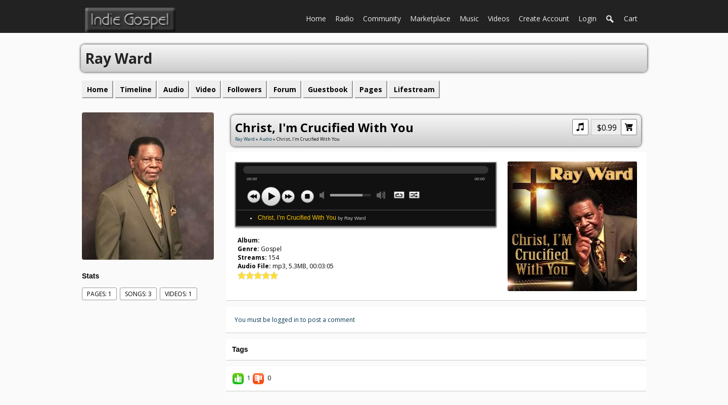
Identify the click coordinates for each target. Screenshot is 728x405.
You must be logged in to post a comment (295, 319)
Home (318, 17)
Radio (346, 17)
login (587, 18)
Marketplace (432, 17)
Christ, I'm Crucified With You (312, 217)
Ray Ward (245, 139)
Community (384, 17)
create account (544, 18)
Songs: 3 (138, 294)
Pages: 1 (99, 294)
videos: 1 (178, 294)
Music (471, 17)
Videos (501, 17)
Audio (265, 139)
